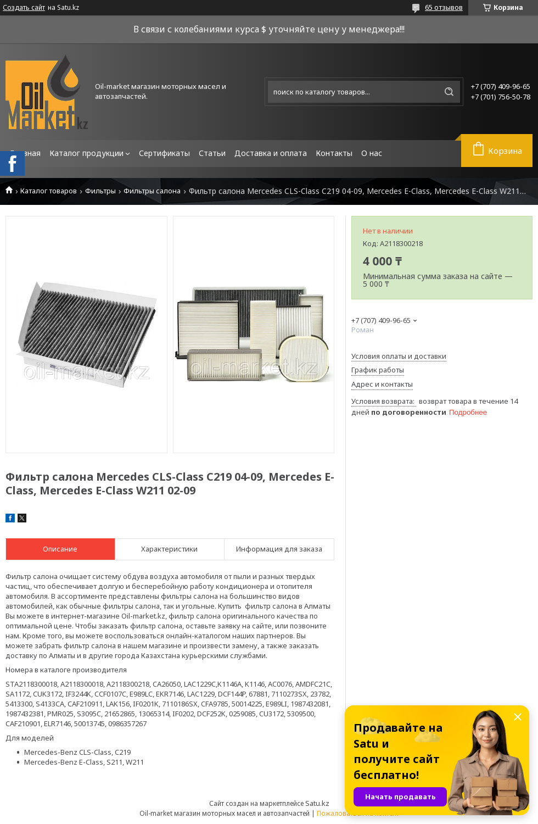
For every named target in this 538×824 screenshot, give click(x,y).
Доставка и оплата (270, 153)
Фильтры (100, 191)
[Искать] (449, 92)
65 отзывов (444, 7)
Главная (25, 153)
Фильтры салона (152, 191)
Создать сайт (24, 8)
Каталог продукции (86, 153)
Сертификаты (164, 153)
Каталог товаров (48, 191)
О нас (371, 153)
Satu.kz (317, 803)
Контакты (334, 153)
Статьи (212, 153)
